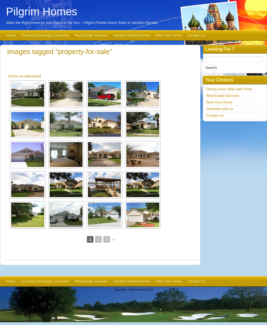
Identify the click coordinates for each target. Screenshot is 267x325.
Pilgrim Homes (41, 11)
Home (11, 35)
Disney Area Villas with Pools (229, 89)
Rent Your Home (169, 35)
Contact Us (196, 35)
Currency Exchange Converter (45, 35)
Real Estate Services (91, 35)
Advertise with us (219, 109)
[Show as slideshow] (24, 76)
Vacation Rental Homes (131, 35)
